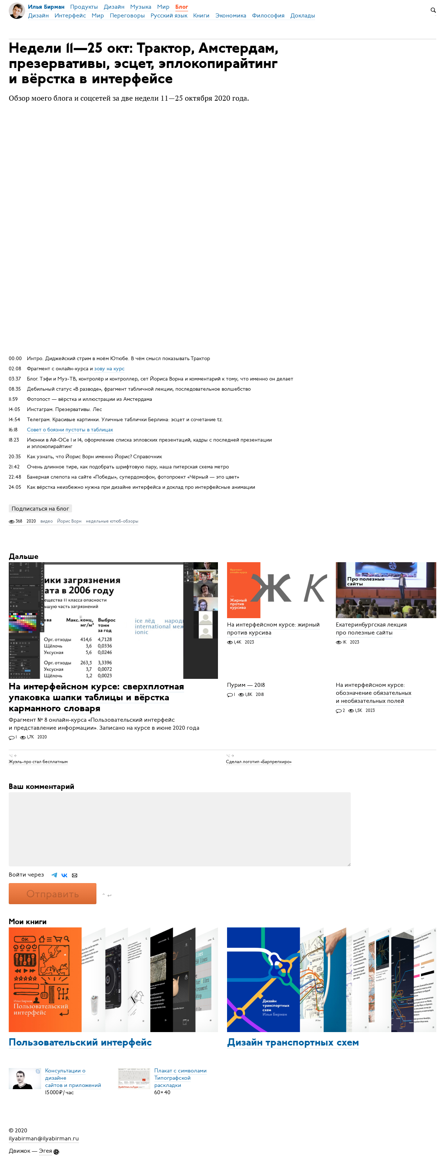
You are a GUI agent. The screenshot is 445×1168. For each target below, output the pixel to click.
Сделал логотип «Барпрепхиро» (258, 762)
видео (46, 521)
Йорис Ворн (69, 521)
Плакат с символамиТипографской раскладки (180, 1078)
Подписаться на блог (40, 508)
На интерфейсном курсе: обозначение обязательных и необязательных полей (374, 693)
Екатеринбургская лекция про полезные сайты (371, 629)
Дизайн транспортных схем (293, 1043)
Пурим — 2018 (246, 685)
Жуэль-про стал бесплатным (38, 762)
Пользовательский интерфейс (80, 1043)
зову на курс (109, 368)
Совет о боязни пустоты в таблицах (70, 429)
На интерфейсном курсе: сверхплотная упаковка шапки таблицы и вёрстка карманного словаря (96, 698)
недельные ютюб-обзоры (112, 521)
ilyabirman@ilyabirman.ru (44, 1139)
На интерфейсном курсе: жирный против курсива (273, 629)
